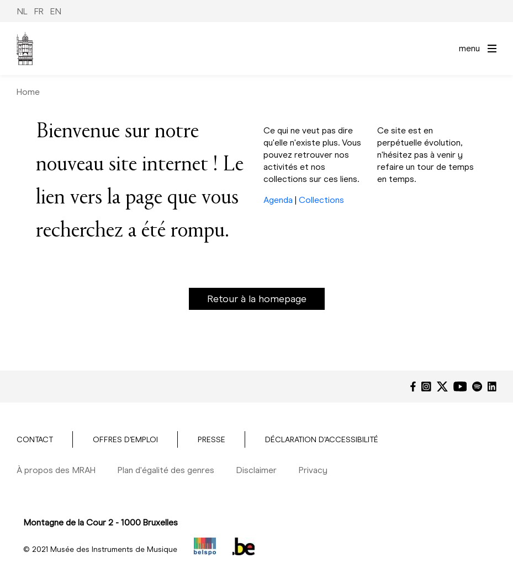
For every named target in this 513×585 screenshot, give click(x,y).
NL (22, 11)
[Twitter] (442, 386)
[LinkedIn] (492, 386)
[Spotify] (477, 386)
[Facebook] (413, 386)
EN (55, 11)
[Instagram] (426, 386)
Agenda (278, 200)
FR (39, 11)
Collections (321, 200)
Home (28, 92)
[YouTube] (460, 386)
